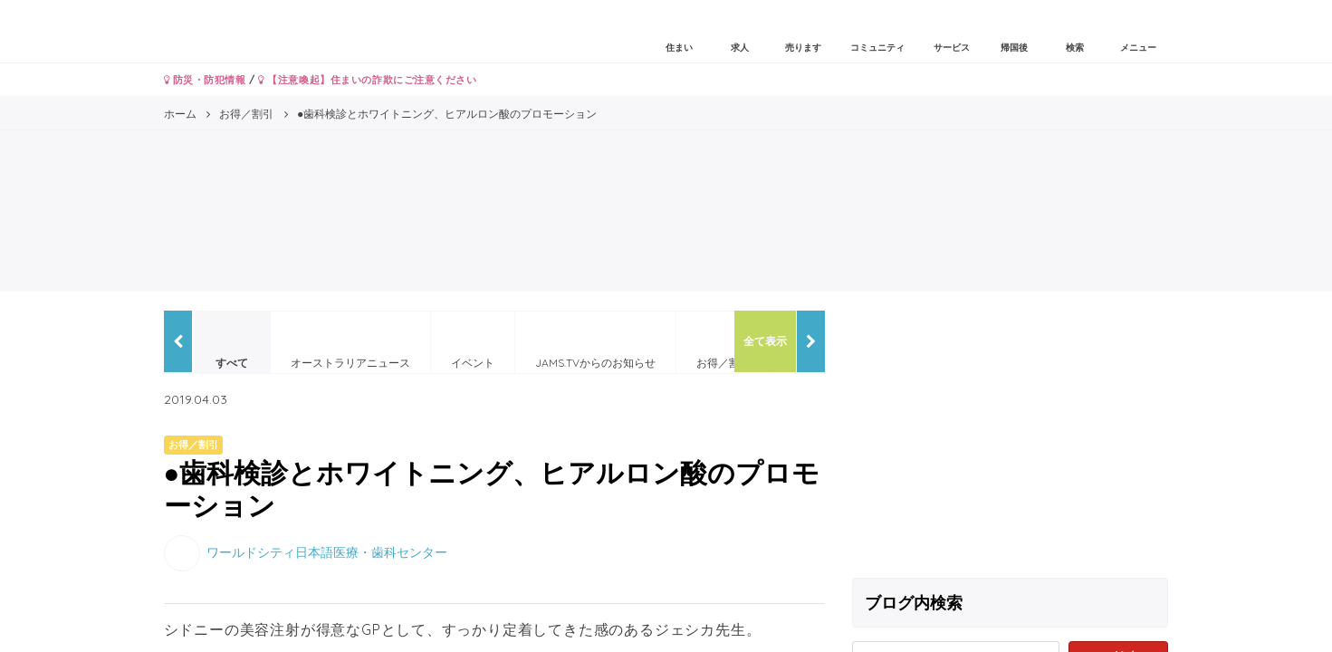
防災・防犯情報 (205, 79)
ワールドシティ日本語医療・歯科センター (326, 551)
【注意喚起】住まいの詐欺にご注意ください (367, 79)
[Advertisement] (1010, 437)
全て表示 (765, 341)
